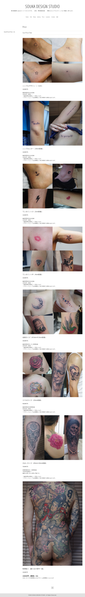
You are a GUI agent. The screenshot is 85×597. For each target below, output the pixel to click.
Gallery (39, 17)
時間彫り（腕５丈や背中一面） (34, 569)
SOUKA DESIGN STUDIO (42, 6)
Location (48, 17)
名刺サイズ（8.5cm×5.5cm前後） (35, 337)
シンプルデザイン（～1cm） (33, 86)
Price (43, 17)
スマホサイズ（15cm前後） (32, 400)
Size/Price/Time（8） (10, 32)
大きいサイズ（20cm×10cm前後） (35, 463)
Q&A (57, 17)
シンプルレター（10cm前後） (33, 149)
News (34, 17)
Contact (53, 17)
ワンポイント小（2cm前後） (33, 211)
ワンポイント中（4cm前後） (33, 274)
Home (27, 17)
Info (31, 17)
